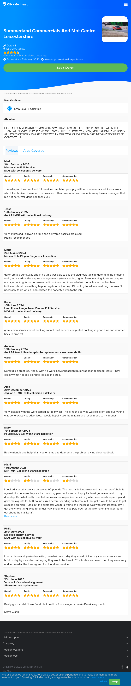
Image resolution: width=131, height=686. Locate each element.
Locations (23, 93)
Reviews (11, 150)
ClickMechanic (10, 93)
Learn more (97, 677)
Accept (114, 681)
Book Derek (65, 67)
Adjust (103, 681)
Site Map (7, 671)
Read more (10, 516)
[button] (125, 4)
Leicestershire (18, 36)
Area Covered (33, 150)
